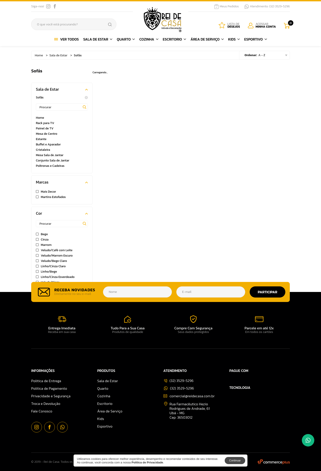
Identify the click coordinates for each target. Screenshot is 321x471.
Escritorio (174, 39)
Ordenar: (251, 55)
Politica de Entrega (46, 381)
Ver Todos (66, 39)
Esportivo (255, 39)
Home (39, 55)
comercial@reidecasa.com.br (189, 396)
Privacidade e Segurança (50, 396)
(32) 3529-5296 (179, 388)
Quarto (126, 39)
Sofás (62, 97)
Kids (234, 39)
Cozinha (148, 39)
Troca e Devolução (45, 403)
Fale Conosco (41, 411)
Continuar (235, 460)
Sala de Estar (97, 39)
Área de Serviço (207, 39)
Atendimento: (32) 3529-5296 (267, 6)
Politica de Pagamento (49, 388)
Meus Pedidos (226, 6)
